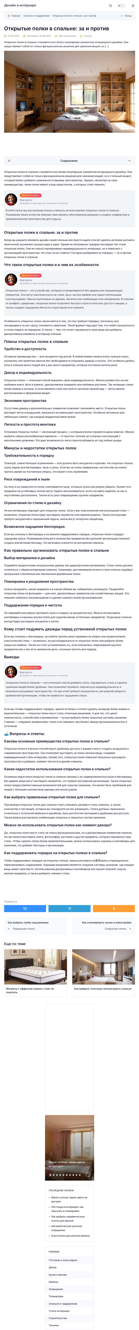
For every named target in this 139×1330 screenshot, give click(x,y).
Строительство (58, 1318)
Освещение (56, 1289)
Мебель (53, 1281)
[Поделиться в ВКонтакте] (25, 908)
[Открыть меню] (133, 5)
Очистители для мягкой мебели (70, 1235)
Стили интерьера (59, 1310)
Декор (52, 1267)
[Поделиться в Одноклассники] (114, 908)
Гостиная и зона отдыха (63, 1260)
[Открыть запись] (35, 973)
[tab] (50, 1175)
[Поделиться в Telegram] (69, 908)
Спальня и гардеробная (63, 1303)
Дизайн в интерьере (20, 5)
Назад (128, 15)
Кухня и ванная (58, 1274)
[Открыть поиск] (110, 5)
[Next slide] (87, 1174)
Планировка (56, 1296)
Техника (54, 1325)
